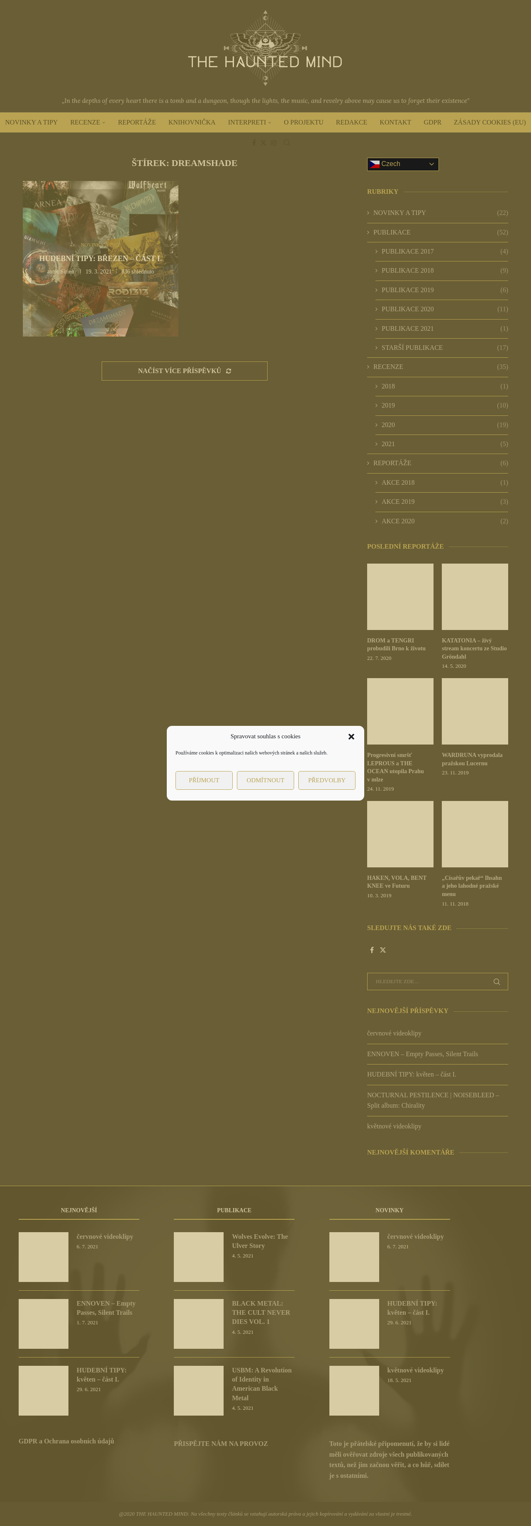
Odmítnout (266, 780)
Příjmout (204, 780)
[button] (351, 736)
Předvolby (327, 780)
